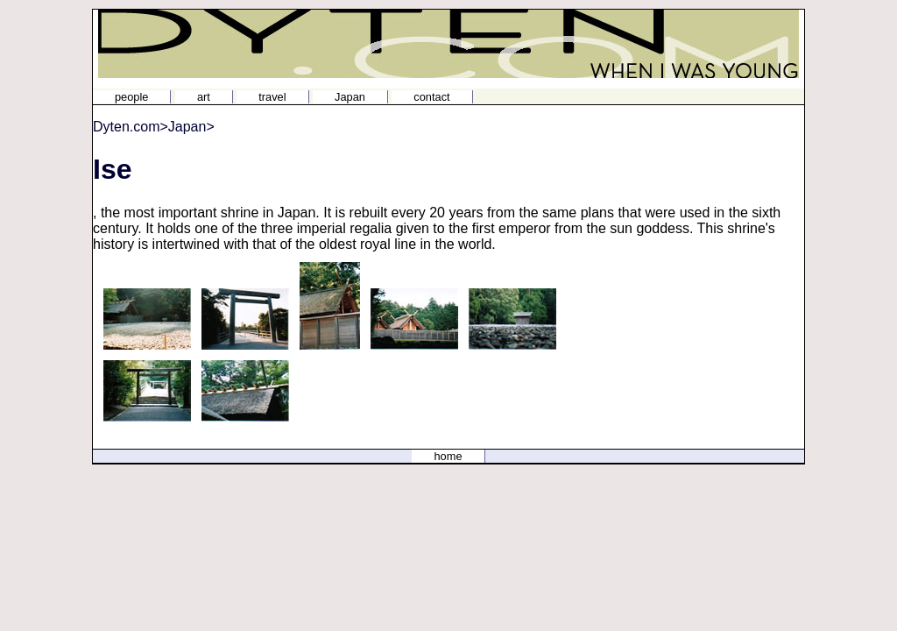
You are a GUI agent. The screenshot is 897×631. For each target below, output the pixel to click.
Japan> (191, 126)
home (448, 456)
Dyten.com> (130, 126)
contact (431, 96)
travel (272, 96)
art (203, 96)
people (131, 96)
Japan (350, 96)
